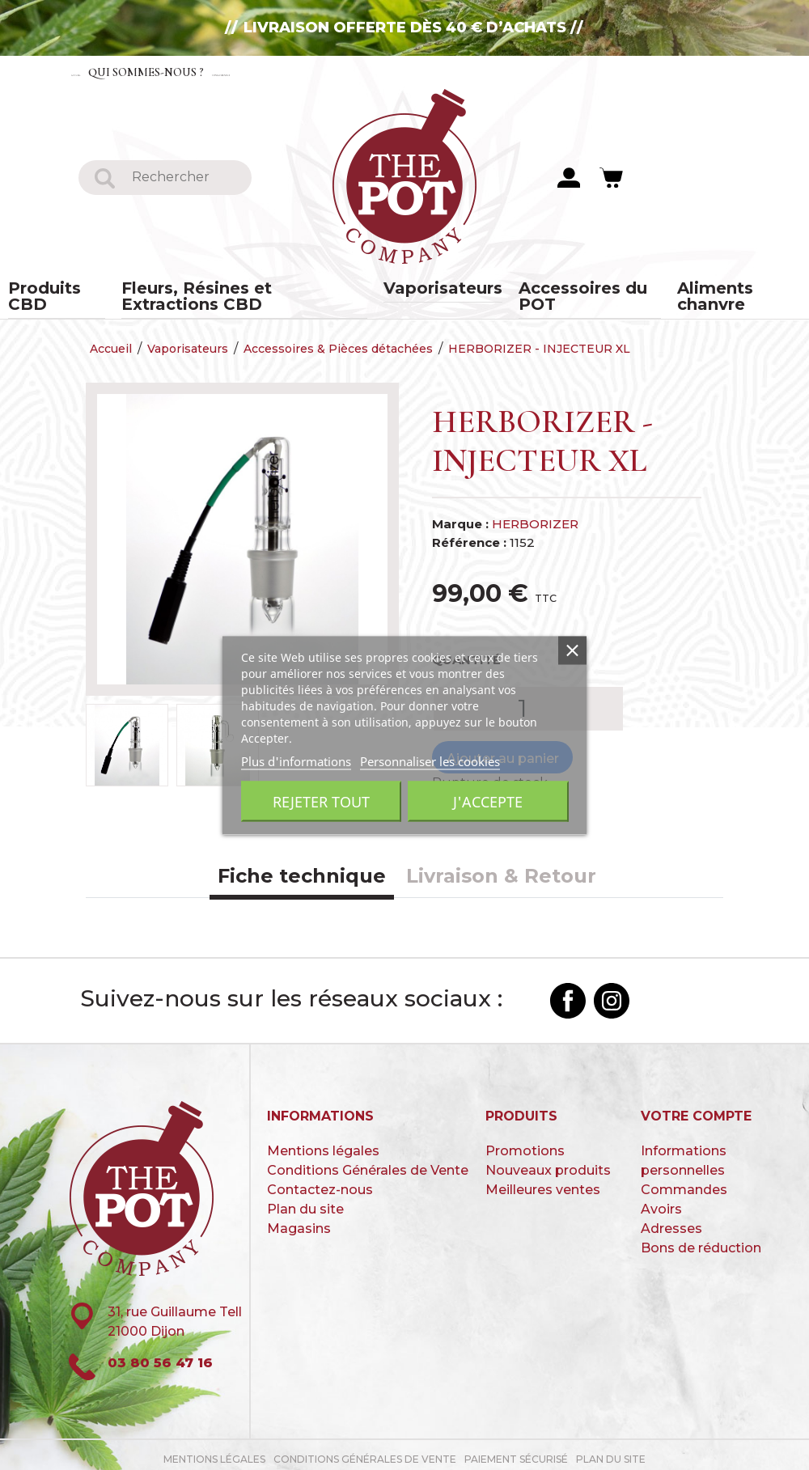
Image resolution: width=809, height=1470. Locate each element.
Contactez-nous (356, 71)
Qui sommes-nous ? (211, 71)
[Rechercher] (184, 178)
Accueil (102, 71)
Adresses (671, 1220)
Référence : (469, 534)
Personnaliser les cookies (430, 760)
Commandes (684, 1181)
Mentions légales (323, 1142)
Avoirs (661, 1201)
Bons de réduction (701, 1240)
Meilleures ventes (542, 1181)
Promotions (525, 1142)
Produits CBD (73, 291)
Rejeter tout (321, 801)
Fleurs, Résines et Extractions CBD (255, 291)
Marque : (460, 516)
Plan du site (305, 1201)
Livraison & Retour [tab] (501, 868)
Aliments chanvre (720, 291)
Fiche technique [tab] (302, 868)
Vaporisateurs (438, 291)
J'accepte (488, 801)
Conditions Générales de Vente (367, 1162)
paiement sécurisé (516, 1452)
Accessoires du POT (572, 291)
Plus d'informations (296, 760)
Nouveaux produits (548, 1162)
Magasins (299, 1220)
